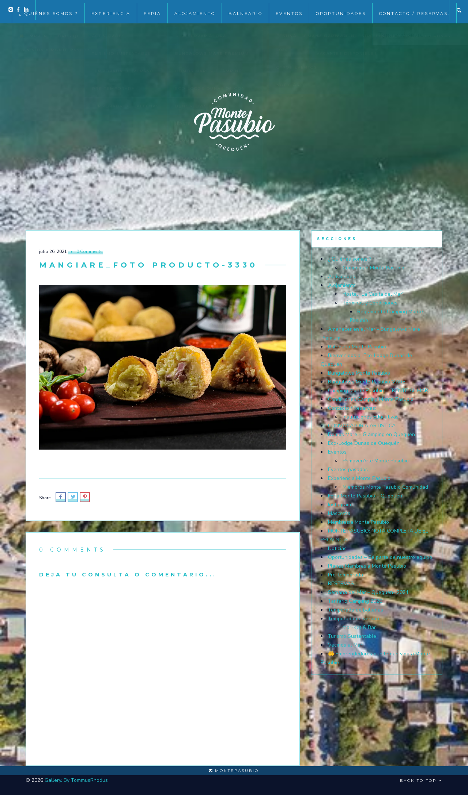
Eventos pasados (348, 469)
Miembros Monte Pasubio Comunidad (385, 487)
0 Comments (89, 251)
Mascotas (339, 513)
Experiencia (111, 10)
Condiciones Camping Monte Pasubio (371, 399)
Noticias (337, 548)
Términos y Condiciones (370, 302)
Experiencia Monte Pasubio (359, 478)
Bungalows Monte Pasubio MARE (366, 381)
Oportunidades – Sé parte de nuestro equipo (380, 557)
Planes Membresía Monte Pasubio (367, 566)
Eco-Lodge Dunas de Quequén (364, 443)
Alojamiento (194, 10)
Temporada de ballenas (355, 609)
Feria (152, 10)
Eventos (337, 451)
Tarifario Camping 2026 (355, 601)
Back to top (421, 780)
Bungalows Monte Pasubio (359, 373)
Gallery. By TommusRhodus (76, 780)
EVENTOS (289, 10)
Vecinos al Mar (345, 644)
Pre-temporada (345, 574)
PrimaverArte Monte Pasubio (376, 460)
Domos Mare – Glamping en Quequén (371, 434)
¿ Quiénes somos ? (48, 10)
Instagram (339, 504)
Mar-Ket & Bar (359, 627)
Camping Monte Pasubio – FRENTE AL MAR (378, 390)
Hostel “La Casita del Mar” (373, 294)
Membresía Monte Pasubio (358, 522)
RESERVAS (341, 583)
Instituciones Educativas (371, 416)
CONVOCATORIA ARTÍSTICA (362, 425)
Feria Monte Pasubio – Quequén (365, 495)
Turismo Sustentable (352, 636)
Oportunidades (341, 10)
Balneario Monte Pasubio (357, 346)
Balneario (246, 10)
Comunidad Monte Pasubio (373, 267)
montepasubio (234, 770)
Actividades (341, 276)
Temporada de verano (353, 618)
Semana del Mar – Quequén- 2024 (368, 592)
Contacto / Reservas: (414, 10)
